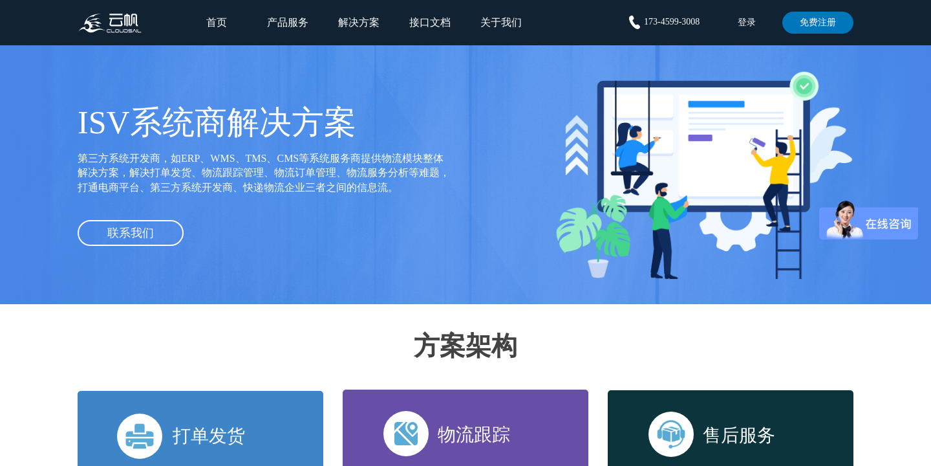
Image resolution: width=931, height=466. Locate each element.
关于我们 (501, 22)
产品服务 (287, 22)
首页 (216, 22)
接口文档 (430, 22)
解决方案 (359, 22)
